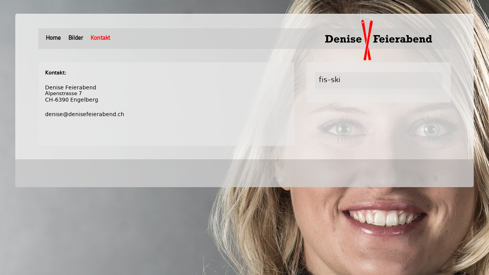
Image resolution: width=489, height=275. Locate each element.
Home (53, 38)
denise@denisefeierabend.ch (84, 114)
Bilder (75, 38)
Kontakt (100, 38)
